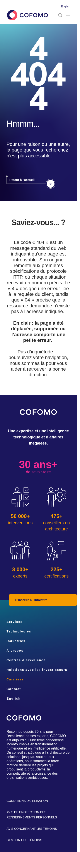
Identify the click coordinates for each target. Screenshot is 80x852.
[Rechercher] (60, 15)
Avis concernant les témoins (32, 828)
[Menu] (68, 15)
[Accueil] (27, 15)
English (65, 6)
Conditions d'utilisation (27, 801)
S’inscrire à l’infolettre (31, 600)
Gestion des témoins (24, 840)
